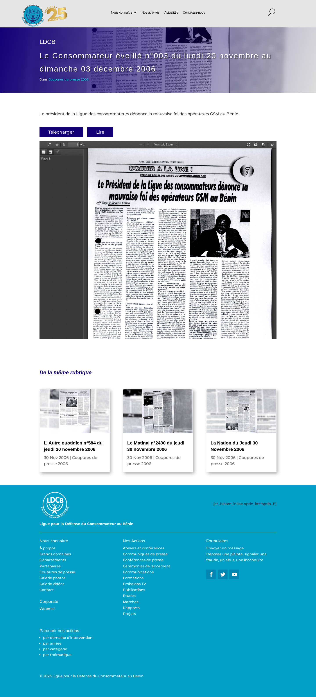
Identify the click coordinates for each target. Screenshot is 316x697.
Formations (133, 578)
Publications (134, 590)
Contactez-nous (194, 12)
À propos (48, 548)
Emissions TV (134, 584)
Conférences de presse (143, 560)
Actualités (171, 12)
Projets (129, 614)
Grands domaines (55, 554)
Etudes (129, 596)
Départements (53, 560)
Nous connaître (122, 12)
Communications (138, 572)
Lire (100, 132)
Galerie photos (52, 578)
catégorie (58, 649)
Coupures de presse (57, 572)
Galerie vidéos (52, 584)
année (55, 643)
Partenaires (50, 566)
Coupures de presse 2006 (68, 79)
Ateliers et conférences (143, 548)
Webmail (48, 609)
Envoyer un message (225, 548)
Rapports (131, 608)
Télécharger (61, 132)
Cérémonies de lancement (146, 566)
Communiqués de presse (145, 554)
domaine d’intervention (71, 638)
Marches (130, 602)
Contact (47, 590)
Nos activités (151, 12)
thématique (61, 655)
